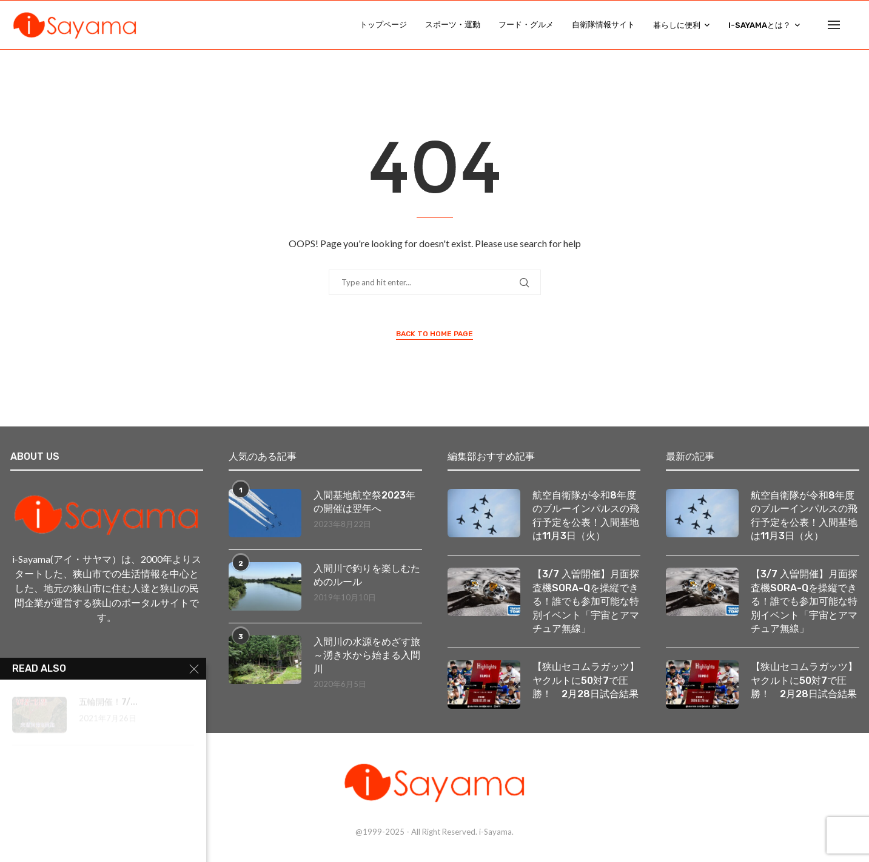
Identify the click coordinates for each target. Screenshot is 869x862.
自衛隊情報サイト (603, 24)
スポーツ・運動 (452, 24)
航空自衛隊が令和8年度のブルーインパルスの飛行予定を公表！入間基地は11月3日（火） (585, 515)
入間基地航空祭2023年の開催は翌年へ (364, 501)
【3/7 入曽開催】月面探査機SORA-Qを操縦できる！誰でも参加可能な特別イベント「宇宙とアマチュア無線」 (585, 601)
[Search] (853, 25)
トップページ (383, 24)
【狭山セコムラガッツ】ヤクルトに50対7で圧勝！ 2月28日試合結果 (585, 680)
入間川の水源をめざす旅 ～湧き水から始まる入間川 (368, 655)
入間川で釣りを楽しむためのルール (367, 575)
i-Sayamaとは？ (759, 25)
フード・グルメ (526, 24)
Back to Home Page (434, 334)
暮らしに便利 (676, 25)
